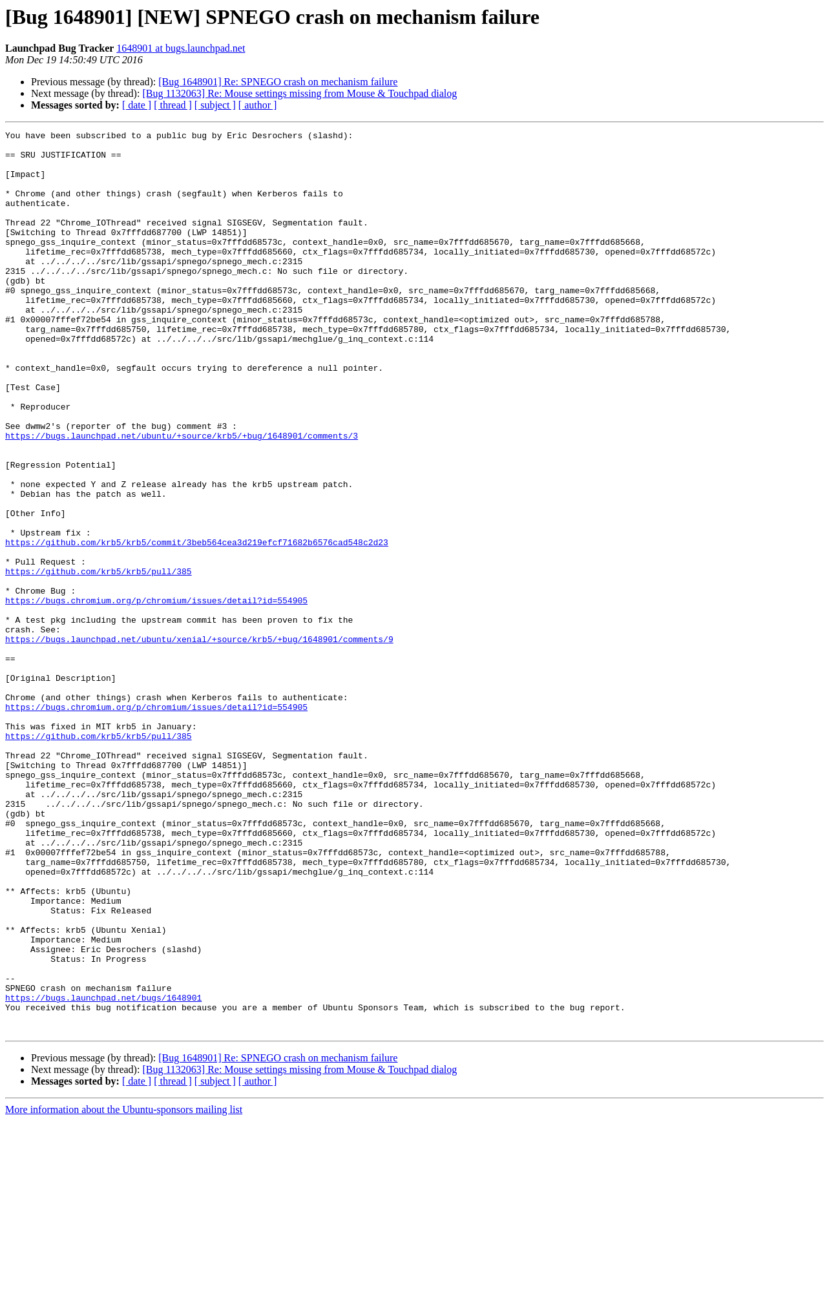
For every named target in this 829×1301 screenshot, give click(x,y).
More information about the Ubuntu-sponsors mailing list (123, 1289)
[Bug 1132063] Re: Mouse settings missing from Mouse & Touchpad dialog (299, 93)
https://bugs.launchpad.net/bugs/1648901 (103, 1172)
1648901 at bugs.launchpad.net (180, 48)
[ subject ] (215, 104)
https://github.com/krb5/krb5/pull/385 (98, 660)
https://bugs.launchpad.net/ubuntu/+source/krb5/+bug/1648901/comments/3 (181, 497)
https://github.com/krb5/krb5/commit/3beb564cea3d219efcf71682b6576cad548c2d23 (196, 625)
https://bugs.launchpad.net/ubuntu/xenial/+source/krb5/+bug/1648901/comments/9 (199, 741)
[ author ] (257, 104)
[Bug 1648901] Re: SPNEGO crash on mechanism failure (277, 81)
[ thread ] (173, 104)
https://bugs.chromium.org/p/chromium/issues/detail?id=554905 (156, 695)
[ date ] (136, 104)
